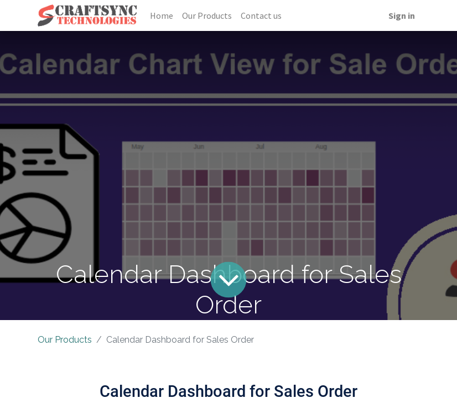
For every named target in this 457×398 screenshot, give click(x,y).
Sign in (401, 15)
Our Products (65, 339)
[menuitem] (162, 15)
